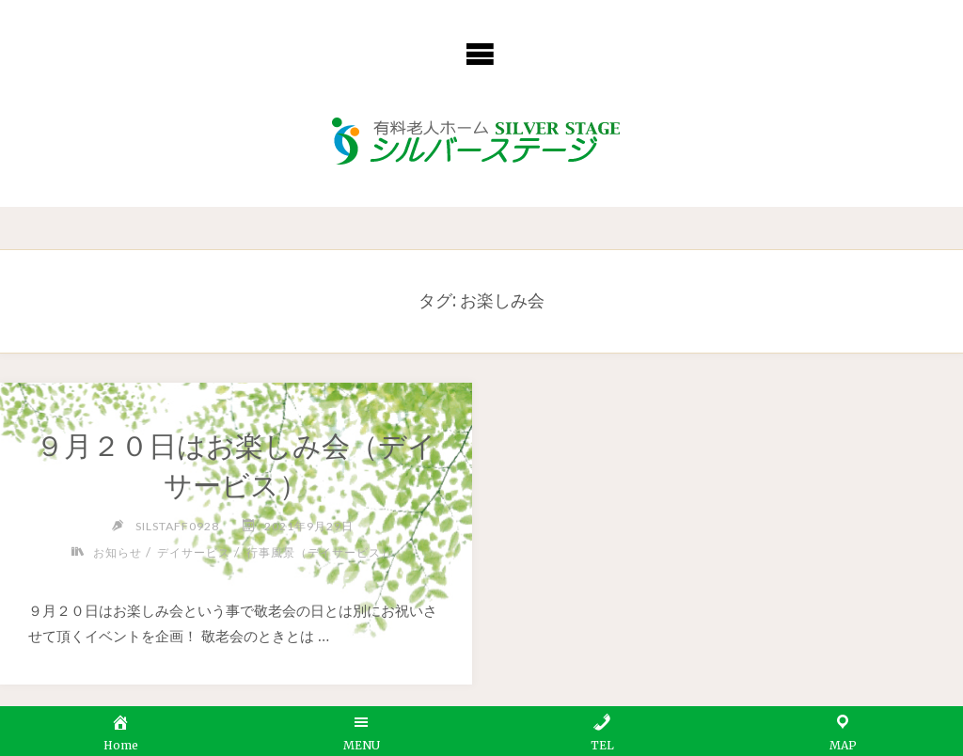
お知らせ (117, 552)
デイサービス (193, 552)
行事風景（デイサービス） (319, 552)
